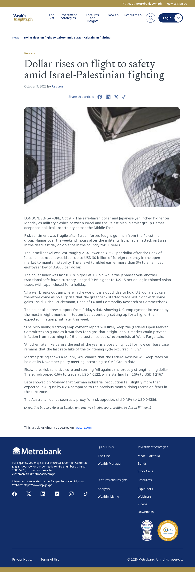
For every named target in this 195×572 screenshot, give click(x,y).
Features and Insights (94, 17)
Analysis (104, 489)
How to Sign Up (177, 3)
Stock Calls (145, 471)
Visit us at (142, 3)
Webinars (145, 496)
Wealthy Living (108, 496)
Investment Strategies (70, 16)
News (114, 14)
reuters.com (83, 427)
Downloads (146, 512)
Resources (133, 14)
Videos (142, 504)
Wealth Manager (110, 463)
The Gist (51, 16)
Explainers (145, 489)
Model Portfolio (149, 456)
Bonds (142, 463)
